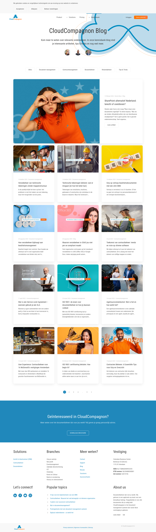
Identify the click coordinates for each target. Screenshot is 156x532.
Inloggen (129, 17)
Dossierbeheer (90, 70)
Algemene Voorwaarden (80, 527)
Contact (82, 459)
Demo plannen (141, 17)
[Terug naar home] (15, 17)
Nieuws (82, 470)
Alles (30, 70)
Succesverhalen (85, 477)
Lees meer (117, 515)
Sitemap (90, 527)
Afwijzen (34, 9)
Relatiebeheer (107, 70)
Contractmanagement (70, 70)
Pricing (81, 17)
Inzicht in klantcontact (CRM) (22, 459)
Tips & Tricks (123, 70)
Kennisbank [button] (93, 17)
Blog (81, 466)
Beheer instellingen (51, 9)
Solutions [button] (71, 17)
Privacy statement (68, 527)
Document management (47, 70)
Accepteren (20, 9)
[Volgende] (91, 392)
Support (82, 463)
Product (59, 17)
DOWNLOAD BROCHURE (78, 433)
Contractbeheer (18, 463)
